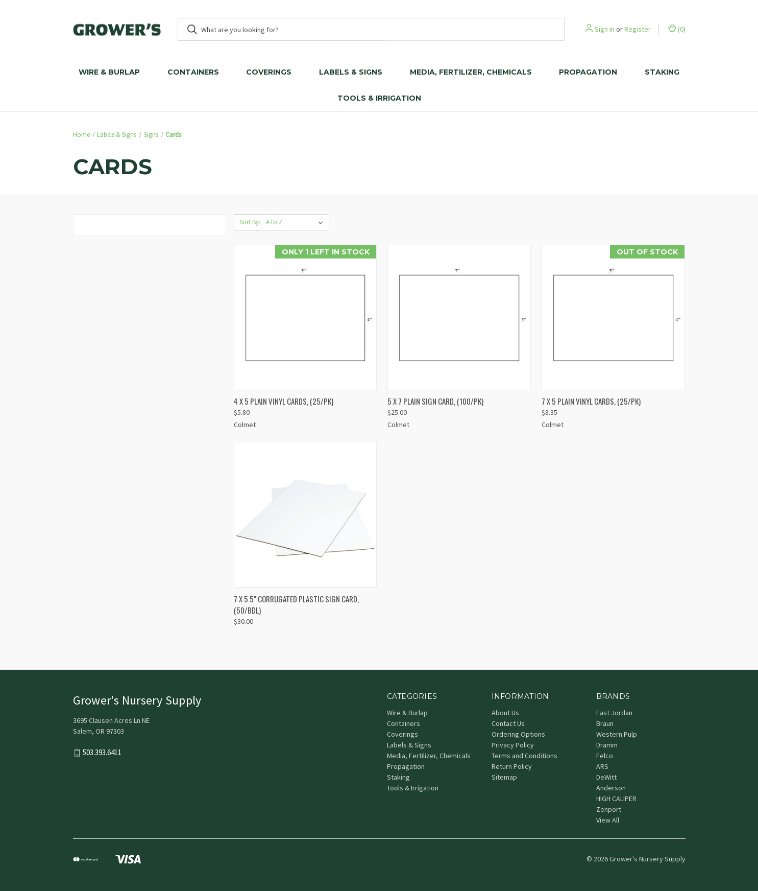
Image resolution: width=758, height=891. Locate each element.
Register (637, 29)
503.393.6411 (102, 752)
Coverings (268, 72)
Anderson (611, 787)
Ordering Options (518, 734)
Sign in (605, 29)
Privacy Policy (513, 744)
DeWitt (606, 777)
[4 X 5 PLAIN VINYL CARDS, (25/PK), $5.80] (305, 317)
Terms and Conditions (524, 755)
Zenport (608, 809)
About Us (505, 712)
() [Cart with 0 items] (677, 29)
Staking (662, 72)
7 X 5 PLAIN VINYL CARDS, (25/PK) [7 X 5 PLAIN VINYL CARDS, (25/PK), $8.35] (591, 401)
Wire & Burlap (109, 72)
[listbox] (296, 222)
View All (607, 820)
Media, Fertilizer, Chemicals (471, 72)
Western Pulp (616, 734)
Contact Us (508, 723)
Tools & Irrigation (379, 98)
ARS (602, 766)
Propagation (588, 72)
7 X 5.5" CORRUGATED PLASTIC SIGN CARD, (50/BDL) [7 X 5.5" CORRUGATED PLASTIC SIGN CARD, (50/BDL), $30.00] (296, 604)
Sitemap (504, 777)
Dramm (607, 744)
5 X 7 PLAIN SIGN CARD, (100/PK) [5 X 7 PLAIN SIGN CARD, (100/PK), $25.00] (435, 401)
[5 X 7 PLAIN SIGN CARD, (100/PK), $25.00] (459, 317)
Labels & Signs (350, 72)
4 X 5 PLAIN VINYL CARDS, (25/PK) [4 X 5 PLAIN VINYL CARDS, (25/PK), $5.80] (283, 401)
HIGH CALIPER (616, 798)
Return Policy (512, 766)
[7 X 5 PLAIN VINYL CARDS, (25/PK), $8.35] (613, 317)
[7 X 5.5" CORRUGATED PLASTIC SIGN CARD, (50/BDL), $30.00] (305, 514)
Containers (193, 72)
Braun (605, 723)
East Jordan (614, 712)
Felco (604, 755)
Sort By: (249, 222)
